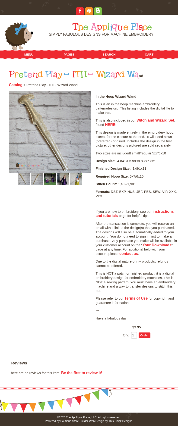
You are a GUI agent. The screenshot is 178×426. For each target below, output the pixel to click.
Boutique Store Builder (74, 421)
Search (108, 54)
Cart (149, 54)
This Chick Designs (120, 421)
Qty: (126, 335)
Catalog (15, 85)
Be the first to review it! (81, 373)
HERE (110, 125)
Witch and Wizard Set (155, 120)
